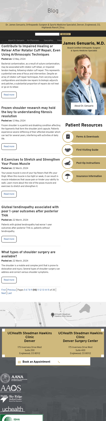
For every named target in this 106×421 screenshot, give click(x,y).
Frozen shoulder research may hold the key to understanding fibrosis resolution (28, 112)
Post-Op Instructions (84, 163)
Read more (9, 95)
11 (38, 290)
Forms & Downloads (84, 137)
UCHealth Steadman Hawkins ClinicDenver (29, 337)
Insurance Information (85, 176)
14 (46, 290)
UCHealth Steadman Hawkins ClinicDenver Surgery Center (80, 337)
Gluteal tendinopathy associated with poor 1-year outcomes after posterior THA (30, 211)
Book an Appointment (36, 362)
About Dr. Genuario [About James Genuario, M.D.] (83, 106)
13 (43, 290)
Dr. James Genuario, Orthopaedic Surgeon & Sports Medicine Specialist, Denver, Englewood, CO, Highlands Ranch (53, 26)
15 (48, 290)
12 (40, 290)
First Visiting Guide (83, 150)
